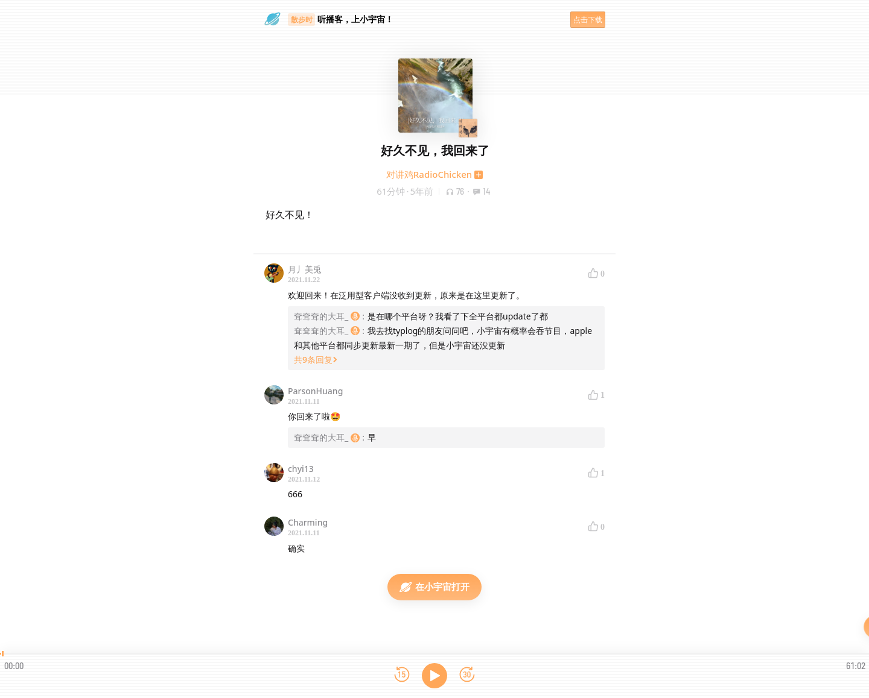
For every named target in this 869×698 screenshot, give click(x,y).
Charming (308, 522)
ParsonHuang (315, 391)
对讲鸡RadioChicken (429, 174)
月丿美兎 (305, 269)
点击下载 (587, 19)
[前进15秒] (467, 675)
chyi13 (301, 468)
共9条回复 (315, 359)
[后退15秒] (402, 675)
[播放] (434, 675)
